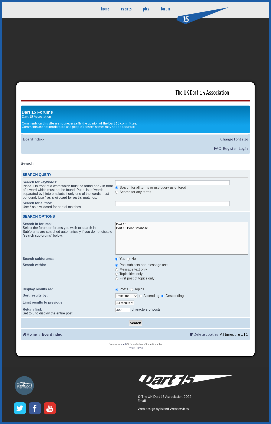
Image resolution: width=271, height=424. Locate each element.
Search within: (34, 265)
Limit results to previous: (43, 302)
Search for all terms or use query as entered (150, 187)
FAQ (217, 148)
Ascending (149, 296)
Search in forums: (37, 224)
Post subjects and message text (141, 265)
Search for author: (37, 203)
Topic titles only (129, 274)
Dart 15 (182, 225)
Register (230, 148)
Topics (137, 289)
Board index (33, 139)
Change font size (234, 139)
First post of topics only (134, 278)
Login (243, 148)
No (131, 258)
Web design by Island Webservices (163, 409)
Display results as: (38, 289)
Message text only (131, 269)
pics (146, 9)
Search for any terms (133, 192)
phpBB (124, 344)
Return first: (32, 309)
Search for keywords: (40, 182)
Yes (120, 258)
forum (165, 9)
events (126, 9)
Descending (172, 296)
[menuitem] (204, 334)
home (105, 9)
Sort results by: (35, 295)
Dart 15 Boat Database (182, 228)
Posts (121, 289)
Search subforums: (38, 258)
